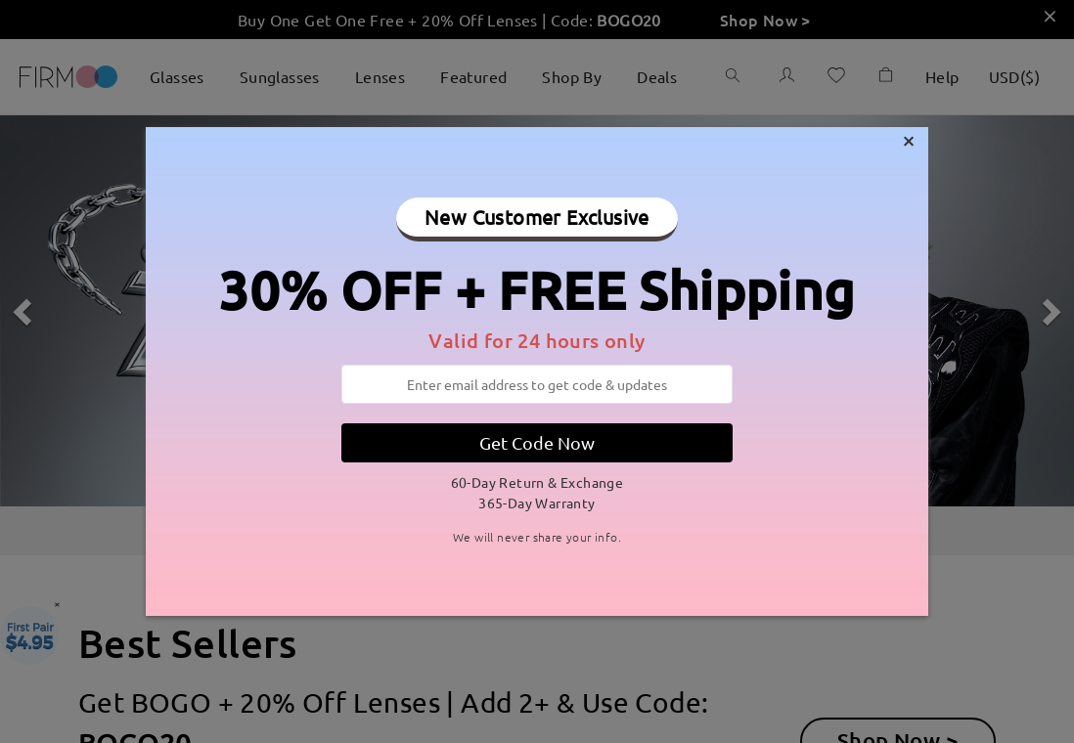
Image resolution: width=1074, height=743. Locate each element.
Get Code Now (537, 442)
